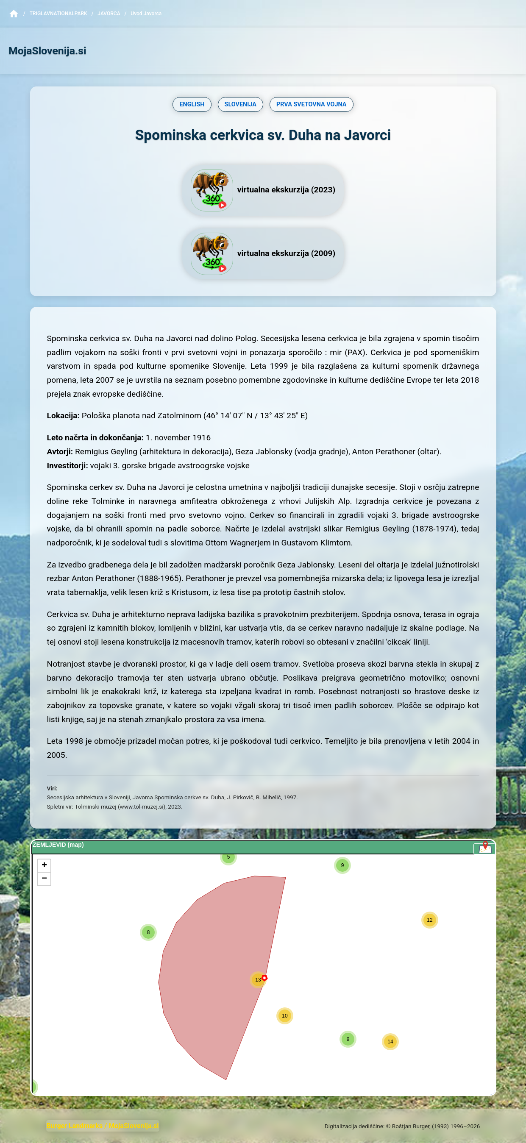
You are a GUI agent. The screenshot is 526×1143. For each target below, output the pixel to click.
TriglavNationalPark (58, 14)
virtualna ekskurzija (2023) (263, 190)
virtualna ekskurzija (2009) (263, 254)
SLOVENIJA (240, 104)
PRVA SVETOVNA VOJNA (311, 104)
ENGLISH (191, 104)
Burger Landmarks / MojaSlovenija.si (103, 1126)
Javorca (108, 14)
